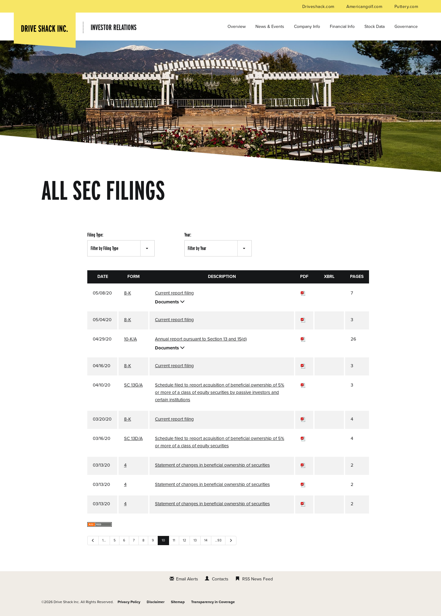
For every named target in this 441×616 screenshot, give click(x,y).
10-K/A (130, 339)
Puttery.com (406, 6)
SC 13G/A (133, 385)
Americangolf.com (364, 6)
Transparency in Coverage (213, 602)
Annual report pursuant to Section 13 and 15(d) (201, 339)
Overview (237, 26)
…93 (218, 540)
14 (205, 540)
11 (174, 540)
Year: (187, 235)
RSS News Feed (257, 579)
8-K (127, 293)
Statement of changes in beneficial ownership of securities (212, 465)
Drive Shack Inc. (67, 602)
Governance (406, 26)
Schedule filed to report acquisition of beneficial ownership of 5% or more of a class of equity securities (219, 442)
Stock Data (374, 26)
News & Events (269, 26)
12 (184, 540)
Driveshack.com (319, 6)
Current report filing (174, 293)
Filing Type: (95, 235)
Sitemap (178, 602)
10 (163, 540)
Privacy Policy (129, 602)
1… (104, 540)
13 (195, 540)
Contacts (220, 579)
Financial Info (342, 26)
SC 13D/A (133, 438)
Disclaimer (155, 602)
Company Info (307, 26)
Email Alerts (187, 579)
